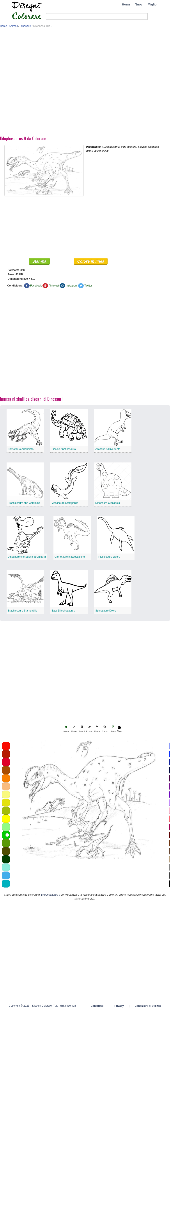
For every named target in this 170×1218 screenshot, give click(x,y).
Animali (13, 26)
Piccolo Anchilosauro (63, 449)
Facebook (36, 285)
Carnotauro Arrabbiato (21, 449)
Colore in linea (90, 261)
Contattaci (97, 1005)
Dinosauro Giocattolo (107, 502)
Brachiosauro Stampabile (22, 610)
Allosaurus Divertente (107, 449)
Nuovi (139, 4)
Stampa (39, 261)
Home (126, 4)
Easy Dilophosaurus (63, 610)
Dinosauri (25, 26)
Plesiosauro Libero (109, 556)
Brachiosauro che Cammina (24, 502)
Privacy (119, 1005)
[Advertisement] (50, 82)
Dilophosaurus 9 (50, 894)
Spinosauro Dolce (105, 610)
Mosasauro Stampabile (64, 502)
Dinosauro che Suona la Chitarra (27, 556)
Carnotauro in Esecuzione (70, 556)
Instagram (71, 285)
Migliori (153, 4)
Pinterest (54, 285)
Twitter (88, 285)
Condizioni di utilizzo (148, 1005)
